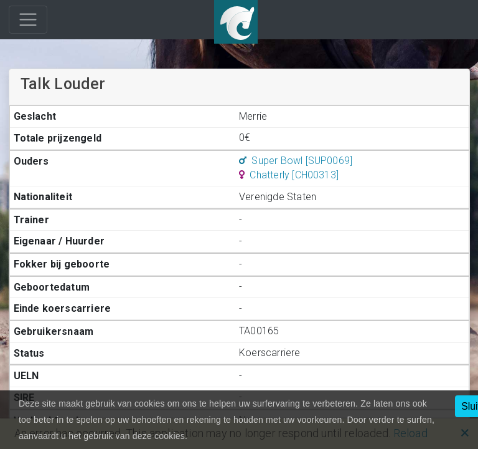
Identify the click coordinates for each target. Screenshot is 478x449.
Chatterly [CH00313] (289, 175)
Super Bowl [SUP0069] (295, 161)
